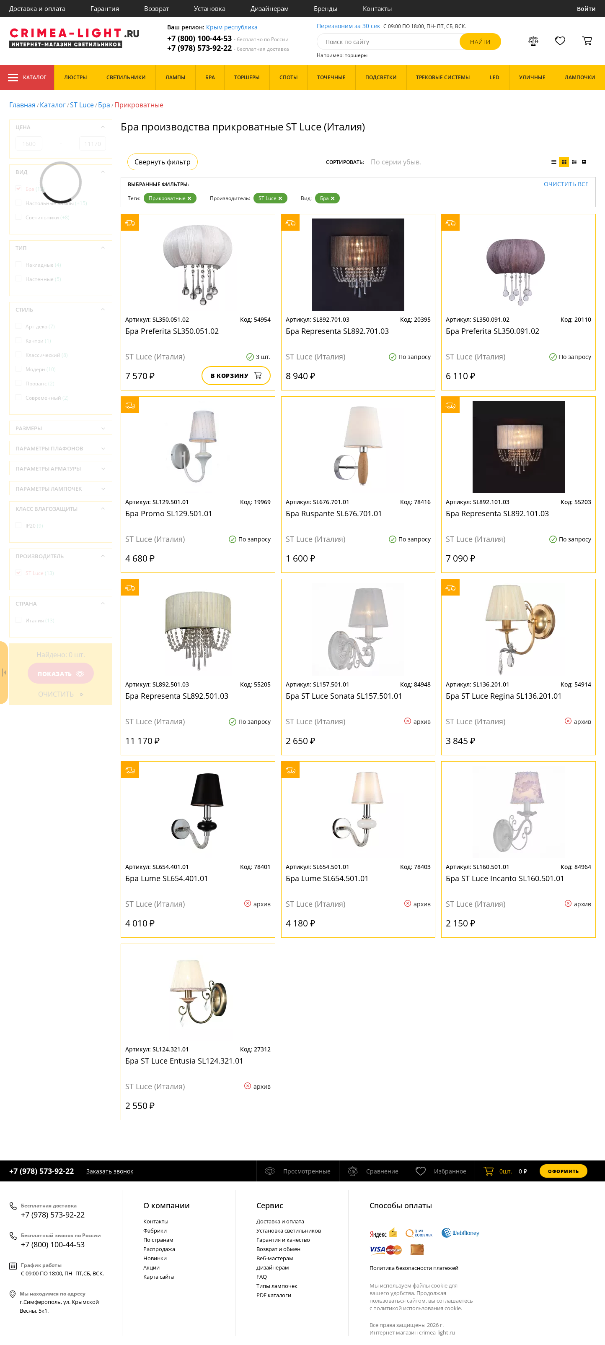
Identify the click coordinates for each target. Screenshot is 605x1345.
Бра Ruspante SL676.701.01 (334, 513)
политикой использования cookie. (417, 1308)
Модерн (41, 369)
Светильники (48, 217)
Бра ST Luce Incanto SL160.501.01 (505, 878)
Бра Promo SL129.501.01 (168, 513)
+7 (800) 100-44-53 (228, 38)
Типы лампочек (276, 1286)
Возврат (156, 8)
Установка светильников (288, 1230)
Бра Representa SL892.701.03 (337, 331)
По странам (158, 1240)
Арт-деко (40, 326)
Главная (22, 104)
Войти (586, 9)
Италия (40, 620)
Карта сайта (158, 1276)
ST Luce (82, 104)
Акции (151, 1267)
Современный (47, 397)
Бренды (326, 8)
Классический (47, 355)
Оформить (563, 1171)
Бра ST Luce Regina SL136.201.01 (504, 696)
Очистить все (566, 184)
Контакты (377, 8)
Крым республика (232, 27)
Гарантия (104, 8)
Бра (104, 104)
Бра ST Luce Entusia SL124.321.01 (184, 1061)
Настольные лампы (56, 203)
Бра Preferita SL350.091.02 (492, 331)
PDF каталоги (273, 1295)
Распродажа (159, 1249)
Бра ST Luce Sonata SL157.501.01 (344, 696)
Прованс (40, 383)
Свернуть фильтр (162, 161)
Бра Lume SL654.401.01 (166, 878)
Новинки (155, 1258)
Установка (209, 8)
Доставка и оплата (37, 8)
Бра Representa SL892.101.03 (497, 513)
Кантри (38, 340)
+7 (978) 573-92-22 (228, 48)
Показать (61, 674)
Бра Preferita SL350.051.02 (172, 331)
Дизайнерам (270, 8)
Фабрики (155, 1230)
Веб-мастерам (274, 1258)
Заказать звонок (109, 1171)
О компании (166, 1205)
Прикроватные (170, 198)
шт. (497, 1171)
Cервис (269, 1205)
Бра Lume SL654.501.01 (327, 878)
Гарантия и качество (283, 1240)
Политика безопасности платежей (414, 1268)
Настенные (43, 279)
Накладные (43, 264)
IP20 (34, 525)
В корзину (236, 376)
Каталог (27, 78)
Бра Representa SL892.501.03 (176, 696)
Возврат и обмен (278, 1249)
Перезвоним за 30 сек (348, 26)
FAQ (261, 1276)
